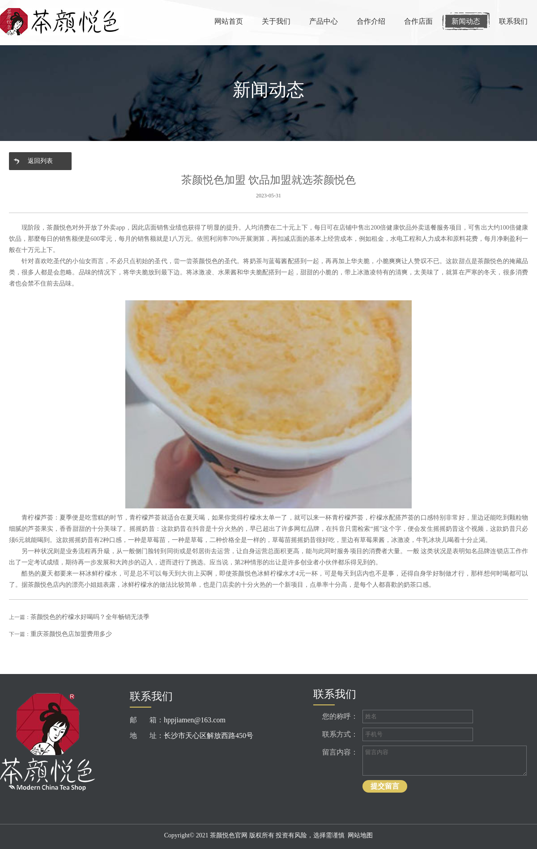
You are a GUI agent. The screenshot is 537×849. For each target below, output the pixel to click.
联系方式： (340, 734)
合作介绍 (371, 21)
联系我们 (513, 21)
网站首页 (228, 21)
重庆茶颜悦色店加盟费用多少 (71, 634)
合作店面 (418, 21)
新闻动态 (466, 21)
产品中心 (323, 21)
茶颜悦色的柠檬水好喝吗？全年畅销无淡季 (89, 617)
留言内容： (340, 752)
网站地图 (360, 835)
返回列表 (40, 161)
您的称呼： (340, 716)
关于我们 (276, 21)
